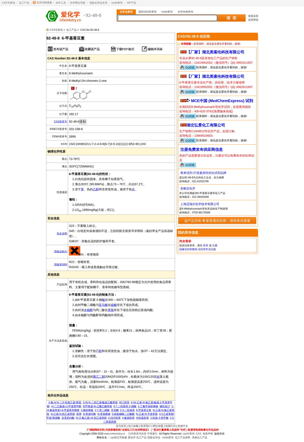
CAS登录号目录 (137, 433)
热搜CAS (170, 425)
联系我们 (146, 425)
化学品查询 (126, 11)
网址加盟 (158, 425)
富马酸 (103, 305)
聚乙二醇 (99, 376)
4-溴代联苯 (114, 417)
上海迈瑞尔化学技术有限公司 (199, 204)
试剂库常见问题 (207, 249)
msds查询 (117, 2)
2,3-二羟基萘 (127, 410)
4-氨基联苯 (128, 417)
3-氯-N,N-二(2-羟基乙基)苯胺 (65, 402)
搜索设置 (253, 16)
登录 (205, 245)
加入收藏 (133, 425)
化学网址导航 (77, 2)
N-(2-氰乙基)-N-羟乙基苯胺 (91, 417)
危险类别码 (60, 264)
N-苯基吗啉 (89, 414)
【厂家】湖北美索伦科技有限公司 (215, 52)
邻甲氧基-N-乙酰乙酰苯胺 (97, 406)
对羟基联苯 (142, 417)
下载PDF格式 (125, 49)
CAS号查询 (8, 2)
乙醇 (96, 189)
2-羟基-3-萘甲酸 (159, 417)
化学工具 (61, 2)
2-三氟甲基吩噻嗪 (148, 406)
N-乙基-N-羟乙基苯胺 (63, 414)
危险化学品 (153, 437)
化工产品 (24, 2)
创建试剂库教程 (188, 249)
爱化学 (132, 437)
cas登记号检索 (118, 437)
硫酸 (114, 305)
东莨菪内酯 (68, 417)
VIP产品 (131, 2)
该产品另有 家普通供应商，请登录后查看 (217, 220)
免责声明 (208, 433)
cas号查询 (188, 433)
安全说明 (62, 233)
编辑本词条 (155, 49)
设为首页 (121, 425)
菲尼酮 (115, 410)
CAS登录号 (60, 121)
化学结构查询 (185, 11)
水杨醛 (88, 310)
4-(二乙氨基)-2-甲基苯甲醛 (66, 406)
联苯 (79, 414)
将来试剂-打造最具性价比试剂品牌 (203, 173)
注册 (214, 245)
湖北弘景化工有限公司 (206, 125)
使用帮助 (253, 19)
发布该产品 (60, 49)
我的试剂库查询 (147, 11)
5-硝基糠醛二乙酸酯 (123, 414)
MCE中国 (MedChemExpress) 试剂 (222, 101)
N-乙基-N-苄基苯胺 (147, 414)
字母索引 (152, 433)
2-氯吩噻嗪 (87, 410)
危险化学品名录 (98, 2)
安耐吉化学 (187, 188)
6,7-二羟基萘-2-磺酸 (124, 406)
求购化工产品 (199, 437)
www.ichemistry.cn (114, 433)
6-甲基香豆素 (143, 410)
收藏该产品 (92, 49)
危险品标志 (60, 251)
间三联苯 (124, 402)
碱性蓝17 (165, 406)
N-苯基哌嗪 (103, 414)
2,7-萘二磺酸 (102, 410)
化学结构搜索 (44, 2)
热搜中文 (183, 425)
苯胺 (111, 310)
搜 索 (231, 18)
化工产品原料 (182, 437)
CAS (198, 433)
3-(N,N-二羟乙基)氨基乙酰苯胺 (100, 402)
